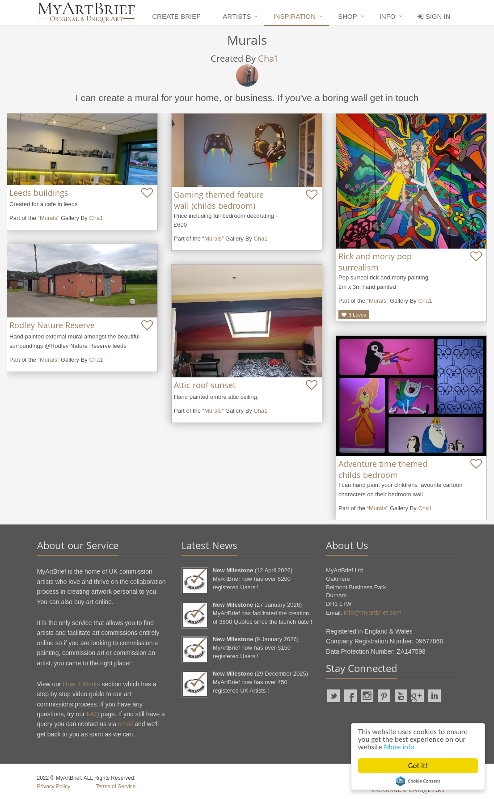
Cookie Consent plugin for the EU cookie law (418, 781)
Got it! (418, 765)
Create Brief (176, 16)
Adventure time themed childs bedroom (382, 469)
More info (399, 747)
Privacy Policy (54, 786)
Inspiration (294, 16)
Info (388, 16)
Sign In (434, 16)
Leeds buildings (38, 192)
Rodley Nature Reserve (52, 325)
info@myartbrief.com (372, 612)
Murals (48, 218)
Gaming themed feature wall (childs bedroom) (219, 200)
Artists (237, 16)
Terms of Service (115, 786)
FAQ (93, 714)
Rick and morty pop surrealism (375, 262)
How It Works (81, 684)
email (125, 723)
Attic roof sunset (205, 385)
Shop (347, 16)
